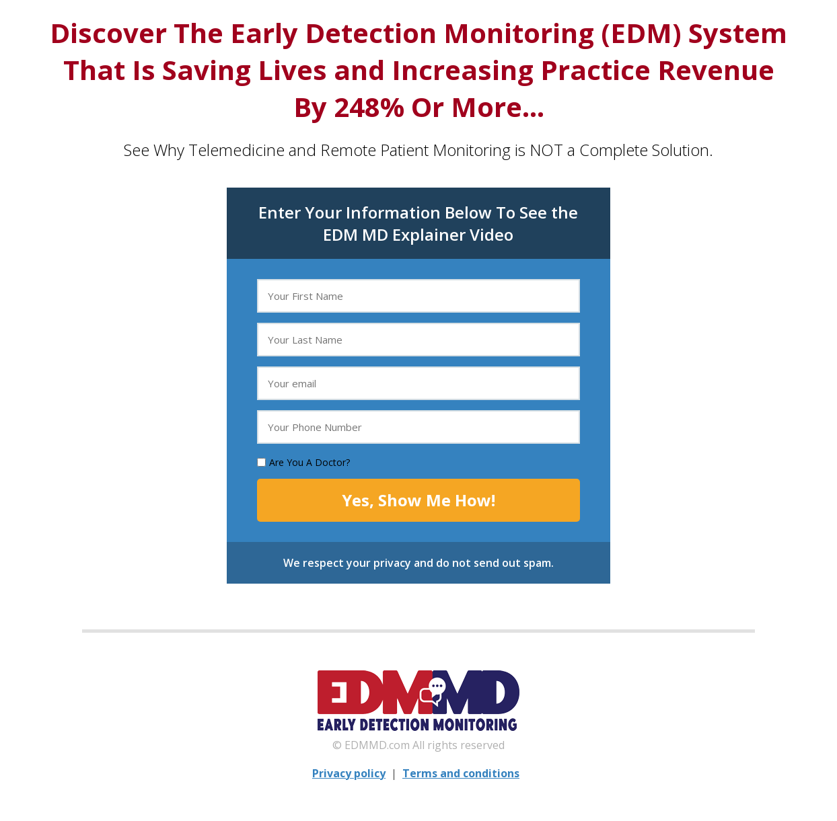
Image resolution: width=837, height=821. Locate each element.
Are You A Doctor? (309, 462)
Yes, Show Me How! (418, 500)
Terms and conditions (460, 773)
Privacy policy (349, 773)
